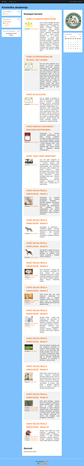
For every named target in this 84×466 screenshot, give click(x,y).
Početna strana (7, 21)
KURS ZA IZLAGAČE (36, 94)
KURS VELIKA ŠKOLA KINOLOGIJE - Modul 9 (37, 396)
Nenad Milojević (34, 409)
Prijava (80, 1)
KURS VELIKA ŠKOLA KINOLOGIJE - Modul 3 (37, 244)
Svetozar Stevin (34, 410)
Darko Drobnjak (34, 29)
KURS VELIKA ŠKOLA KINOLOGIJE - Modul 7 (37, 340)
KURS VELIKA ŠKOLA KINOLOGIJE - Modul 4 (37, 264)
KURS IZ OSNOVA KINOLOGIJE (41, 19)
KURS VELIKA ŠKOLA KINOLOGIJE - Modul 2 (37, 222)
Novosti (6, 14)
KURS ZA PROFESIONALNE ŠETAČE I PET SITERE (39, 58)
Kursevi (6, 25)
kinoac (4, 2)
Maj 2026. (72, 36)
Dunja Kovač (34, 70)
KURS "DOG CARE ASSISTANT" (41, 156)
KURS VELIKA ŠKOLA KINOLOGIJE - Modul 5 (37, 289)
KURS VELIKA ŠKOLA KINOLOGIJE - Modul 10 (37, 425)
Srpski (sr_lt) (13, 1)
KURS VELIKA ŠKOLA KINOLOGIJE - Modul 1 (37, 192)
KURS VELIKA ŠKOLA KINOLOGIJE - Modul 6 (37, 312)
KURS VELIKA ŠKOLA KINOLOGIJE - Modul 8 (37, 368)
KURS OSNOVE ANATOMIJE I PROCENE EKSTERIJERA (40, 128)
